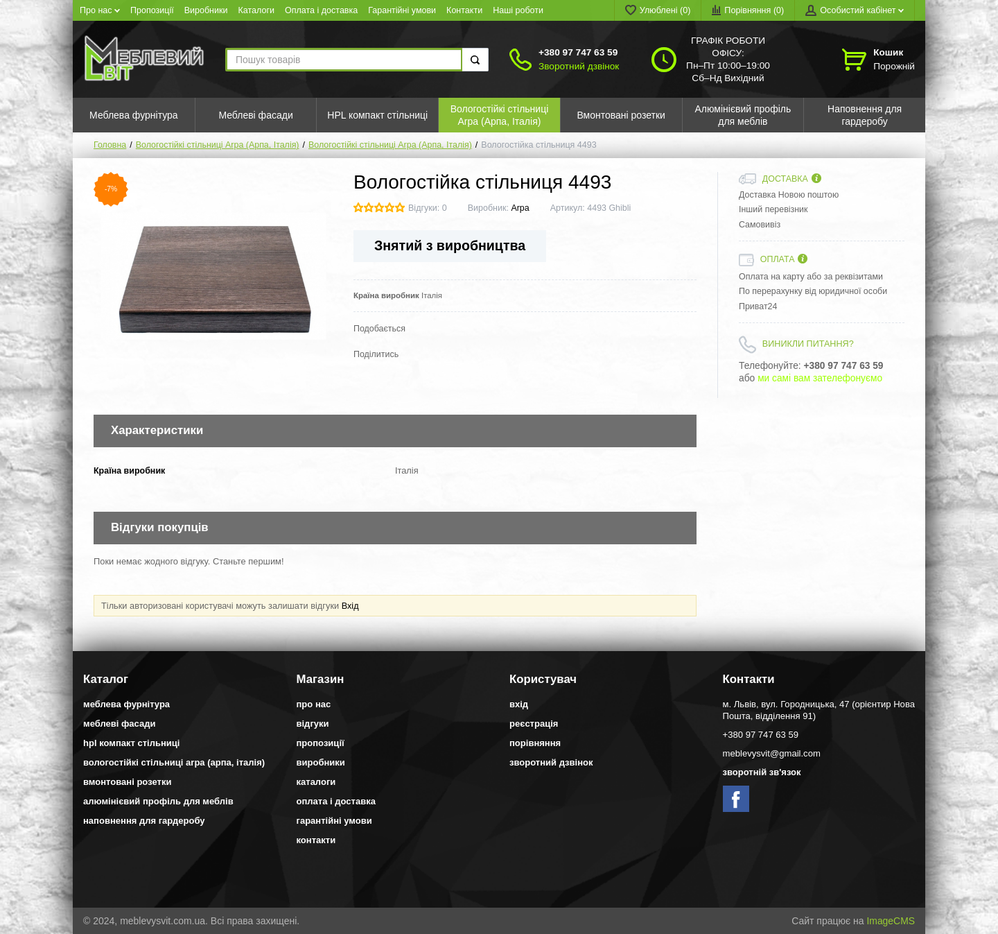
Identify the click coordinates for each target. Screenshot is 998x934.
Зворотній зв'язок (762, 772)
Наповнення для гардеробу (143, 820)
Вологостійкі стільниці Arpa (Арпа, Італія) (217, 145)
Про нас (100, 10)
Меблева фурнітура (126, 704)
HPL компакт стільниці (131, 743)
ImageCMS (890, 920)
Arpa (520, 208)
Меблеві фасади (119, 723)
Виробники (206, 10)
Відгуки (313, 723)
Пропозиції (152, 10)
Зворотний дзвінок (579, 66)
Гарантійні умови (402, 10)
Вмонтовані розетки (127, 782)
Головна (110, 145)
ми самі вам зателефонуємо (820, 378)
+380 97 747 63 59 (578, 52)
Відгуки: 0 (427, 208)
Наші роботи (518, 10)
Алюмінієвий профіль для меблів (158, 801)
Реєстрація (533, 723)
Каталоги (256, 10)
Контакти (464, 10)
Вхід (350, 605)
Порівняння (535, 743)
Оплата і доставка (321, 10)
